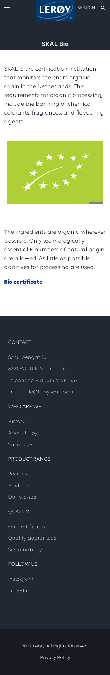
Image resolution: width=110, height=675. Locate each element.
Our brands (22, 497)
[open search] (91, 8)
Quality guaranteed (32, 538)
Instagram (20, 579)
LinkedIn (18, 591)
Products (18, 486)
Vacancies (20, 445)
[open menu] (7, 8)
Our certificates (26, 527)
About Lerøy (23, 433)
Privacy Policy (55, 657)
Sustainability (25, 550)
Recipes (17, 474)
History (16, 422)
